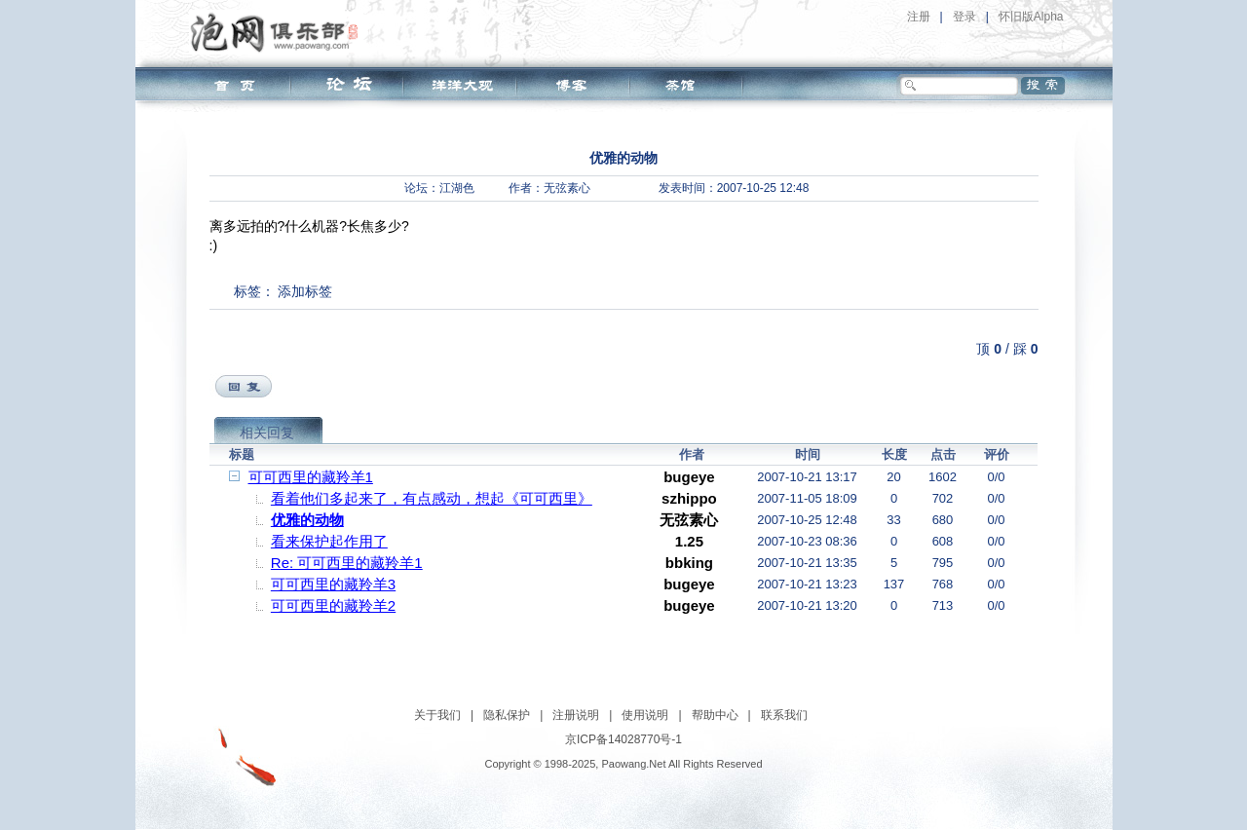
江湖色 (456, 188)
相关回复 (267, 432)
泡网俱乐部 (279, 32)
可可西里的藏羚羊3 (333, 584)
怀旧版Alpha (1031, 16)
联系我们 (784, 715)
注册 (918, 16)
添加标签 (305, 291)
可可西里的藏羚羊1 (310, 477)
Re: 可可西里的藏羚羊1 (347, 562)
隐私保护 (506, 715)
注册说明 (575, 715)
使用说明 (645, 715)
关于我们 (437, 715)
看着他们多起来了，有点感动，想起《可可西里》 (431, 498)
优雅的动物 (307, 519)
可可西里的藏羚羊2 (333, 605)
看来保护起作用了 (329, 541)
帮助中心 (715, 715)
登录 (964, 16)
